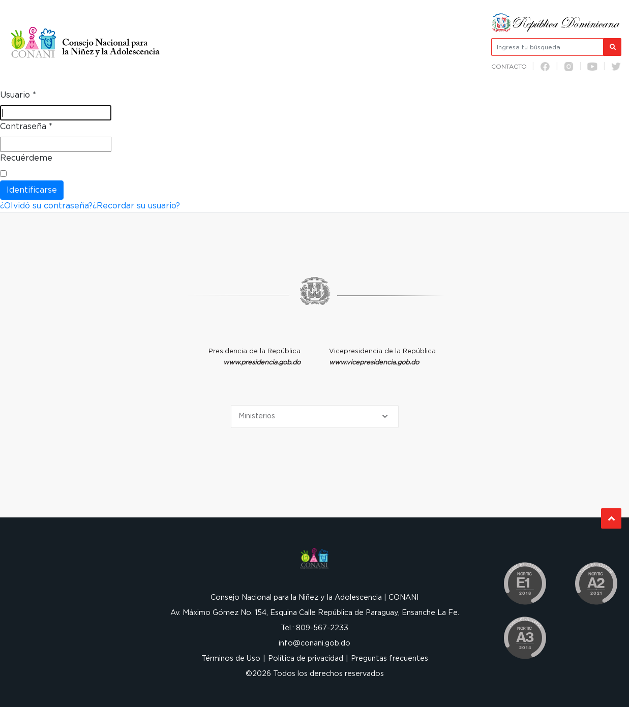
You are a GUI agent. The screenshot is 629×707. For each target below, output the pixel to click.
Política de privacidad (305, 658)
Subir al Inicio (611, 518)
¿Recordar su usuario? (136, 206)
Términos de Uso (230, 658)
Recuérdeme (26, 158)
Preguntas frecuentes (389, 658)
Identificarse (32, 190)
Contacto (509, 67)
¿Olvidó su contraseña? (46, 206)
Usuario (18, 95)
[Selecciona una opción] (315, 416)
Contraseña (26, 126)
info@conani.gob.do (314, 643)
